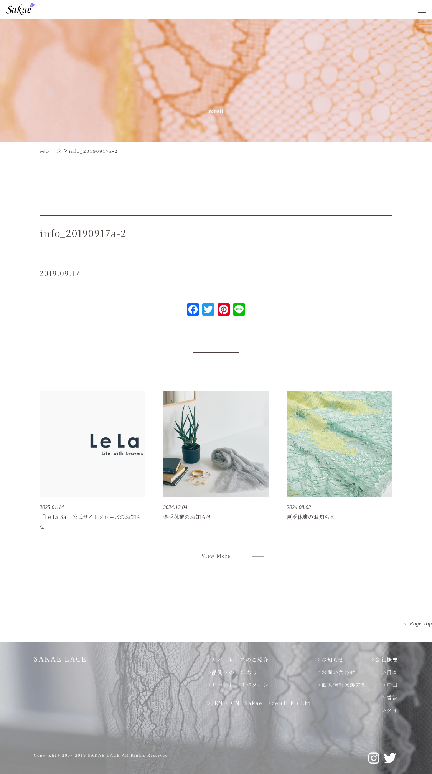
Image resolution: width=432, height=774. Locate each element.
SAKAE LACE (60, 659)
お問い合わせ (339, 672)
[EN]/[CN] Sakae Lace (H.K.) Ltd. (262, 702)
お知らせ (333, 659)
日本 (392, 672)
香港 (392, 697)
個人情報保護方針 (345, 684)
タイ (392, 710)
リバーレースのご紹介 (240, 659)
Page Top (421, 624)
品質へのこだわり (235, 672)
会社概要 (386, 659)
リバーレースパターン (240, 684)
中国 (392, 684)
